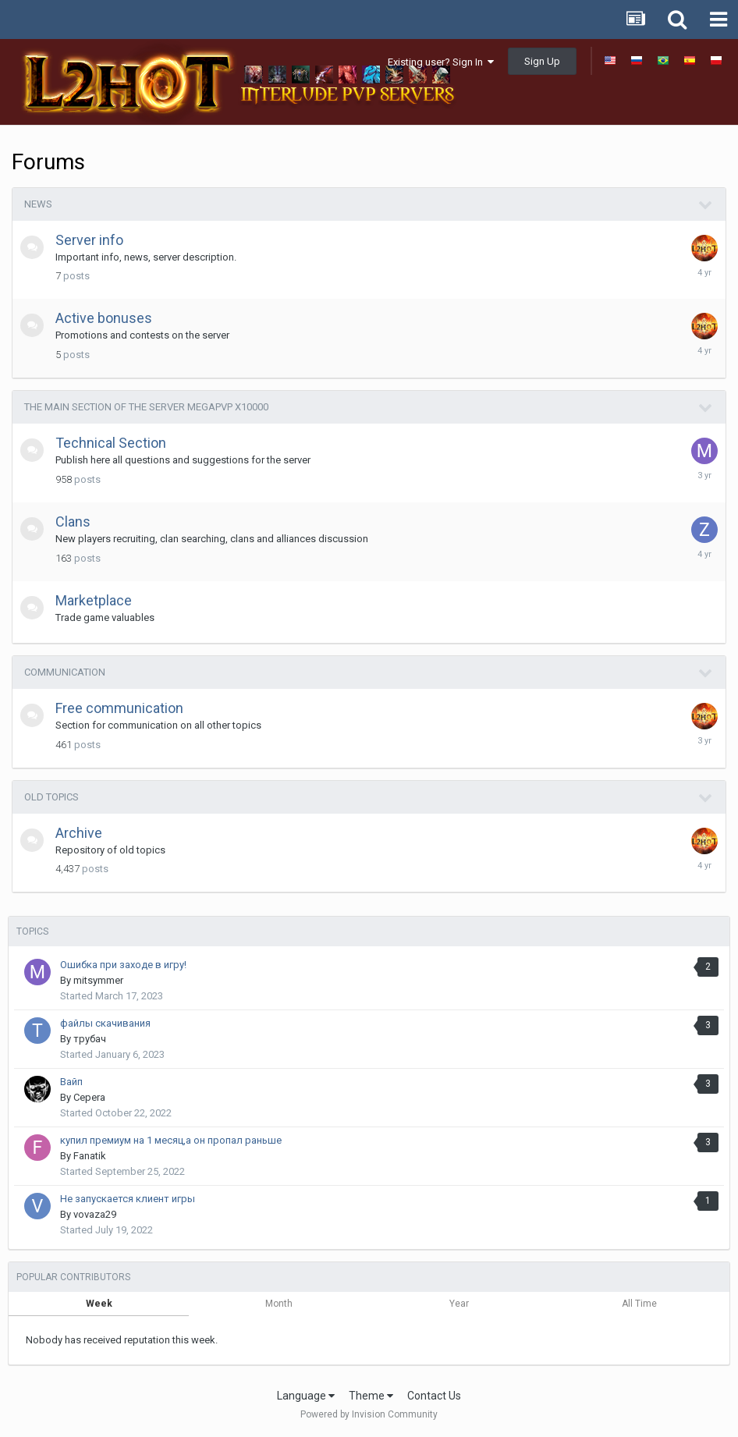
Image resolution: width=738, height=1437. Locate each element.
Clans (72, 521)
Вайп (71, 1082)
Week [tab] (99, 1303)
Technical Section (110, 443)
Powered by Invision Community (369, 1414)
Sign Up (542, 61)
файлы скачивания (105, 1023)
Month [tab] (279, 1303)
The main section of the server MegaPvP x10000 (146, 407)
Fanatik (89, 1156)
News (38, 204)
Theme (371, 1395)
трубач (89, 1039)
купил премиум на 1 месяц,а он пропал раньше (171, 1140)
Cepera (89, 1097)
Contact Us (434, 1395)
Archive (78, 833)
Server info (89, 240)
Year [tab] (459, 1303)
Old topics (51, 797)
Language (306, 1395)
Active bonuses (103, 318)
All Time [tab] (639, 1303)
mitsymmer (98, 980)
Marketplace (93, 600)
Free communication (119, 708)
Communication (64, 672)
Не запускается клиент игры (127, 1199)
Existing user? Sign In (441, 62)
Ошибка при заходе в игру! (123, 964)
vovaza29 (94, 1214)
